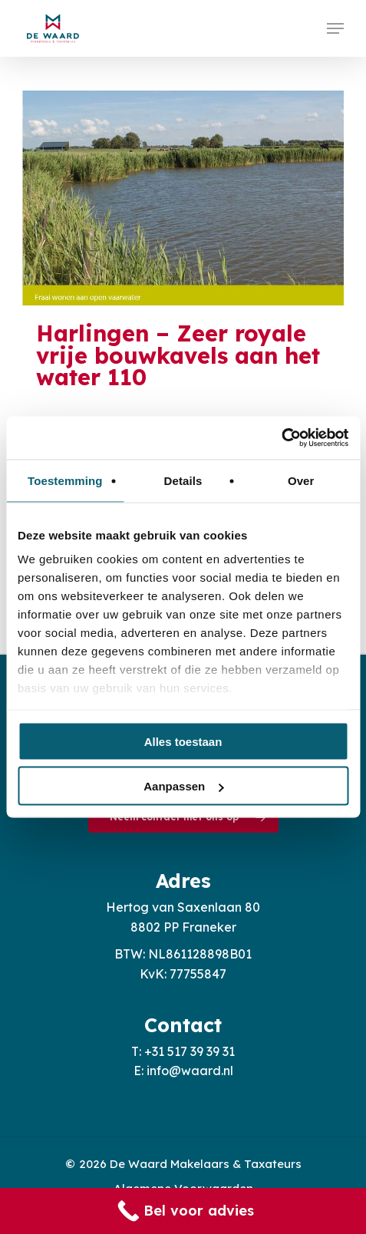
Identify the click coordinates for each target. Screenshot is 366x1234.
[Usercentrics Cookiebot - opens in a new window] (281, 438)
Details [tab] (183, 480)
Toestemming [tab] (65, 480)
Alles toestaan (183, 740)
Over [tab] (301, 480)
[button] (335, 28)
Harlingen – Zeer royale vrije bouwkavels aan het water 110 (178, 355)
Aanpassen (183, 786)
